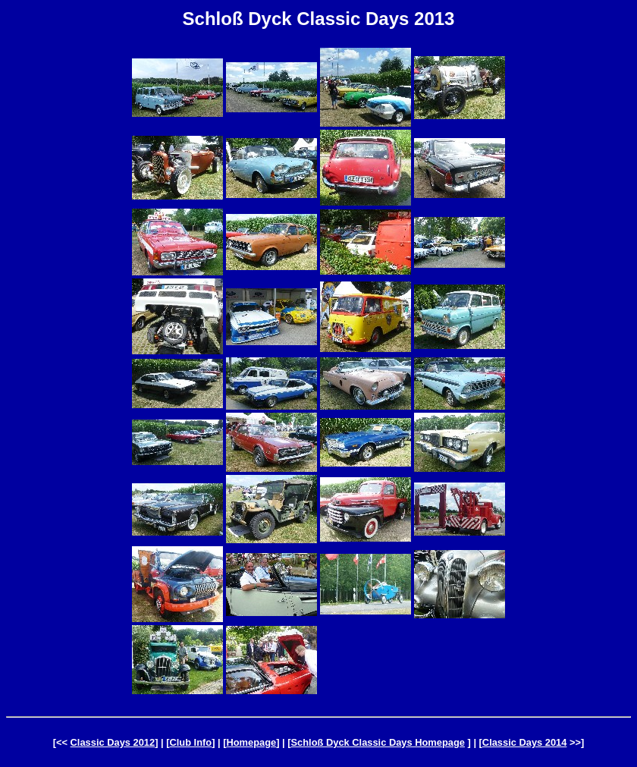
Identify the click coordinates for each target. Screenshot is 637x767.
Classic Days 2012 (113, 742)
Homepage (251, 742)
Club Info (190, 742)
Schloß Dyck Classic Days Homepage (378, 742)
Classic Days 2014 (524, 742)
